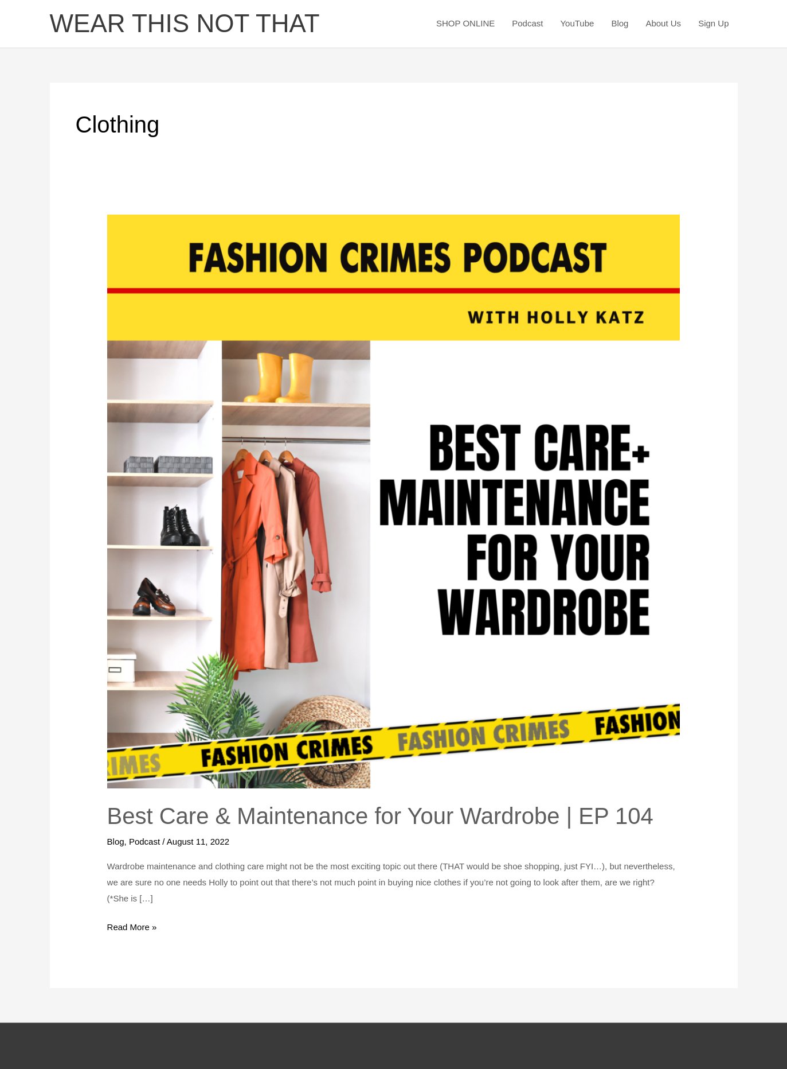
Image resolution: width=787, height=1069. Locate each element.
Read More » (132, 925)
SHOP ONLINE (465, 23)
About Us (663, 23)
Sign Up (713, 23)
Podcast (527, 23)
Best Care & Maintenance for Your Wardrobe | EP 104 (380, 816)
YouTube (577, 23)
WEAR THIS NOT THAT (185, 23)
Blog (619, 23)
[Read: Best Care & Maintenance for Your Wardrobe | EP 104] (393, 501)
